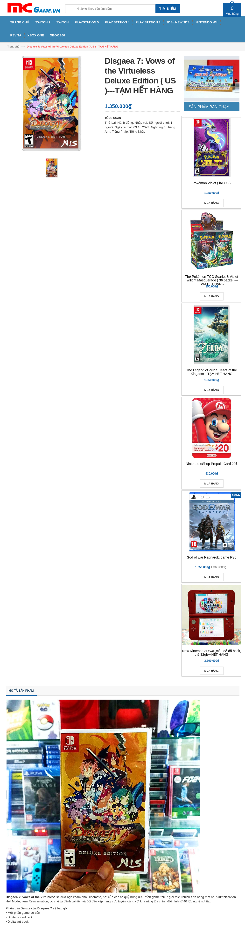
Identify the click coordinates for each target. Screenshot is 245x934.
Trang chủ (13, 46)
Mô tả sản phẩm (21, 690)
